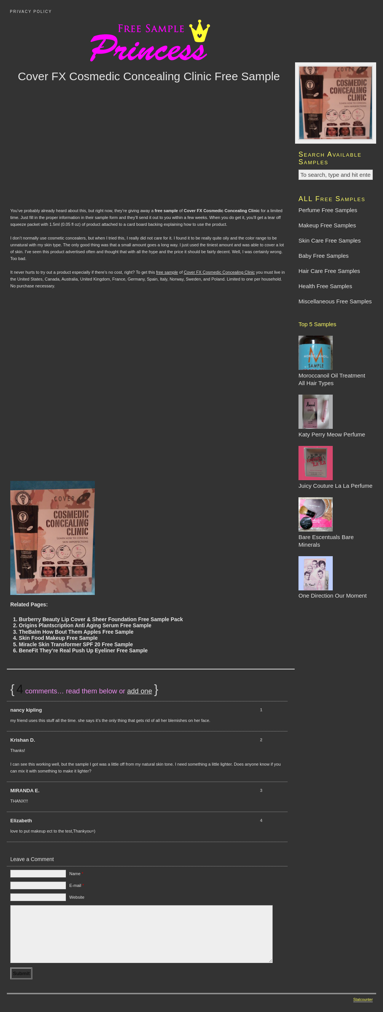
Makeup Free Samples (327, 225)
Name (76, 873)
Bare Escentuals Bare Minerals (326, 537)
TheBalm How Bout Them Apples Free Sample (76, 632)
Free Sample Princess (191, 39)
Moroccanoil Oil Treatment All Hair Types (331, 375)
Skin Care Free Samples (329, 240)
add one (139, 691)
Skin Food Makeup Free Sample (58, 638)
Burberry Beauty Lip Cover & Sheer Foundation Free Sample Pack (101, 619)
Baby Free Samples (323, 255)
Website (77, 897)
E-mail (76, 885)
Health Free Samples (325, 286)
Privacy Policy (31, 12)
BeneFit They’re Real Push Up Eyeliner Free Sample (83, 651)
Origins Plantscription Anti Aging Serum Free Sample (85, 625)
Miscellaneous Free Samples (335, 301)
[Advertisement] (149, 156)
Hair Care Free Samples (329, 271)
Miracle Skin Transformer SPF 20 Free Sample (76, 644)
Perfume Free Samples (327, 210)
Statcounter (363, 1000)
